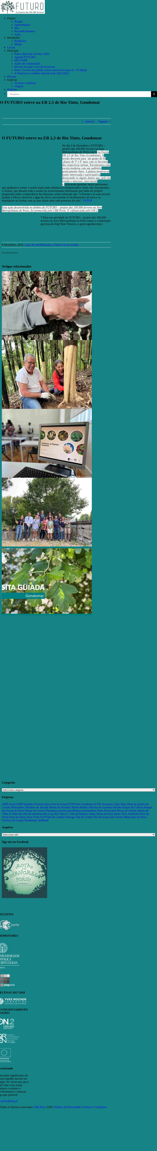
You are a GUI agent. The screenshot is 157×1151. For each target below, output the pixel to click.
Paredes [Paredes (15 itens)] (117, 807)
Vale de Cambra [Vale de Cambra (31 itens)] (55, 817)
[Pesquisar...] (79, 94)
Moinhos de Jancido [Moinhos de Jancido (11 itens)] (37, 807)
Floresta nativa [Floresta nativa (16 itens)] (42, 804)
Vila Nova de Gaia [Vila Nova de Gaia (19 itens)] (103, 817)
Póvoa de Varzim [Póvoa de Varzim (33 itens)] (126, 810)
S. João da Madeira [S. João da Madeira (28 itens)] (77, 813)
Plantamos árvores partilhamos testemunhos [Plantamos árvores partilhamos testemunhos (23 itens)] (71, 810)
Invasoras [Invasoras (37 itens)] (107, 804)
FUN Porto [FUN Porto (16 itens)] (74, 804)
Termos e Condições (94, 1107)
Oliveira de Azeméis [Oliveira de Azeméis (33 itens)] (100, 807)
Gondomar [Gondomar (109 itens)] (87, 804)
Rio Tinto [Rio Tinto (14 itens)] (60, 813)
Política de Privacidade (68, 1107)
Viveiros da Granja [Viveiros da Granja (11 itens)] (13, 820)
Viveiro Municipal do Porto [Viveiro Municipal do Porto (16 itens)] (131, 817)
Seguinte (103, 121)
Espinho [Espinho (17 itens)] (28, 804)
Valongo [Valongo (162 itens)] (70, 817)
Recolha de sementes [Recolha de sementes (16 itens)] (31, 813)
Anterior (90, 121)
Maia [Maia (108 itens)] (124, 804)
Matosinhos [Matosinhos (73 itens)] (18, 807)
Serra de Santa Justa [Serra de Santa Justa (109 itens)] (20, 817)
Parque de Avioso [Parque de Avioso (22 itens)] (35, 810)
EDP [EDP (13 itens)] (20, 804)
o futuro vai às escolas (65, 244)
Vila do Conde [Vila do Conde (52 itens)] (84, 817)
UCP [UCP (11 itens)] (43, 817)
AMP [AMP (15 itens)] (5, 804)
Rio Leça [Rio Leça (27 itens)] (48, 813)
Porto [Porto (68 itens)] (100, 810)
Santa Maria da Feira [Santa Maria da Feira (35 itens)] (101, 813)
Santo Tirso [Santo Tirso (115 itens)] (120, 813)
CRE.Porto (40, 1107)
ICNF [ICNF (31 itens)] (97, 804)
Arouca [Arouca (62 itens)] (12, 804)
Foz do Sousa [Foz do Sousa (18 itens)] (59, 804)
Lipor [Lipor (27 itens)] (116, 804)
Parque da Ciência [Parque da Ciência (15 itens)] (132, 807)
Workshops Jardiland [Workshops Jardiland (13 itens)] (36, 820)
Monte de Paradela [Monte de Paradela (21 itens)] (60, 807)
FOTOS (87, 200)
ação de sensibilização (38, 244)
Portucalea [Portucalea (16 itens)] (110, 810)
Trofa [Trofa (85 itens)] (36, 817)
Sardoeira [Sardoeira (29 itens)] (133, 813)
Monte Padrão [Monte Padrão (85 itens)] (80, 807)
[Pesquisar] (154, 94)
